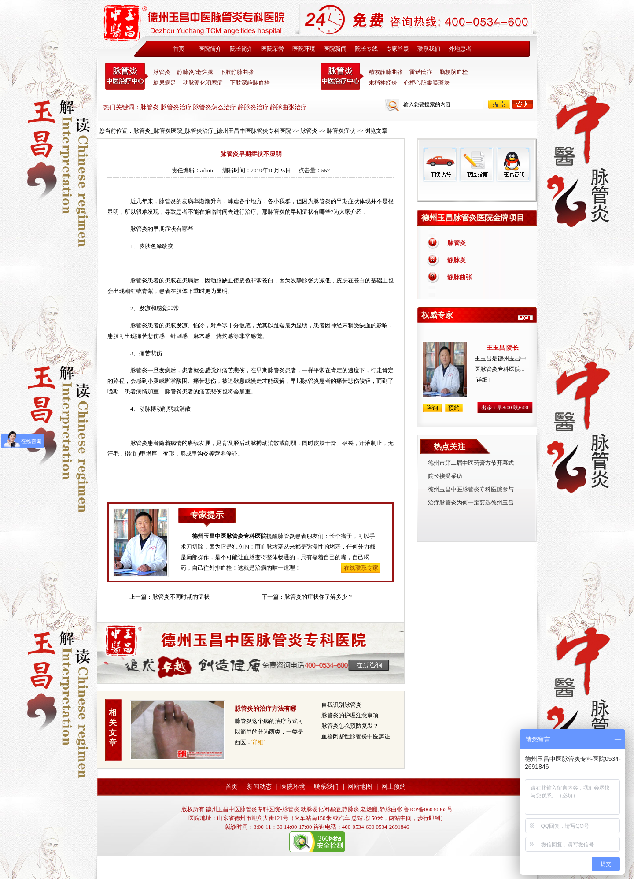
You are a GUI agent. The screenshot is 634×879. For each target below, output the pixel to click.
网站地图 (359, 786)
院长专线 (366, 48)
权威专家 (437, 315)
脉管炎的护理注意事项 (350, 715)
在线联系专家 (361, 567)
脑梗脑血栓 (453, 72)
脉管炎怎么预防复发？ (350, 726)
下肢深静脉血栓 (250, 82)
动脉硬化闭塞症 (203, 82)
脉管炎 (161, 72)
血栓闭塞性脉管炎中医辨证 (355, 736)
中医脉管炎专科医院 (126, 76)
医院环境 (303, 48)
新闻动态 (259, 786)
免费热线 (477, 191)
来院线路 (440, 164)
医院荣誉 (272, 48)
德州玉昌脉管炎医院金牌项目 (472, 217)
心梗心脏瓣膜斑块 (427, 82)
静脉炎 (456, 260)
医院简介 (210, 48)
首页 (178, 48)
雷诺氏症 (420, 72)
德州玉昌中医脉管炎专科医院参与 (471, 489)
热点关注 (449, 446)
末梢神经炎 (383, 82)
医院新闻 (335, 48)
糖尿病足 (164, 82)
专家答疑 (397, 48)
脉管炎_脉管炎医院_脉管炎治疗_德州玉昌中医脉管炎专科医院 (212, 130)
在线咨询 (513, 164)
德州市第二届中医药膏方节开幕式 (471, 463)
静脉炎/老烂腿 (195, 72)
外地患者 (460, 48)
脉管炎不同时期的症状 (181, 596)
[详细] (258, 742)
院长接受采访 (445, 476)
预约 (454, 407)
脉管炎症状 (341, 130)
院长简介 (241, 48)
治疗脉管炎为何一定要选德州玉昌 (471, 502)
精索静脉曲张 (386, 72)
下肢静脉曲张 (237, 72)
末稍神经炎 (342, 76)
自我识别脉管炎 (341, 704)
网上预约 (393, 786)
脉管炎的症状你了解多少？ (318, 596)
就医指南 (476, 164)
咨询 (522, 104)
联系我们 (428, 48)
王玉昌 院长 (503, 348)
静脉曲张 (459, 277)
